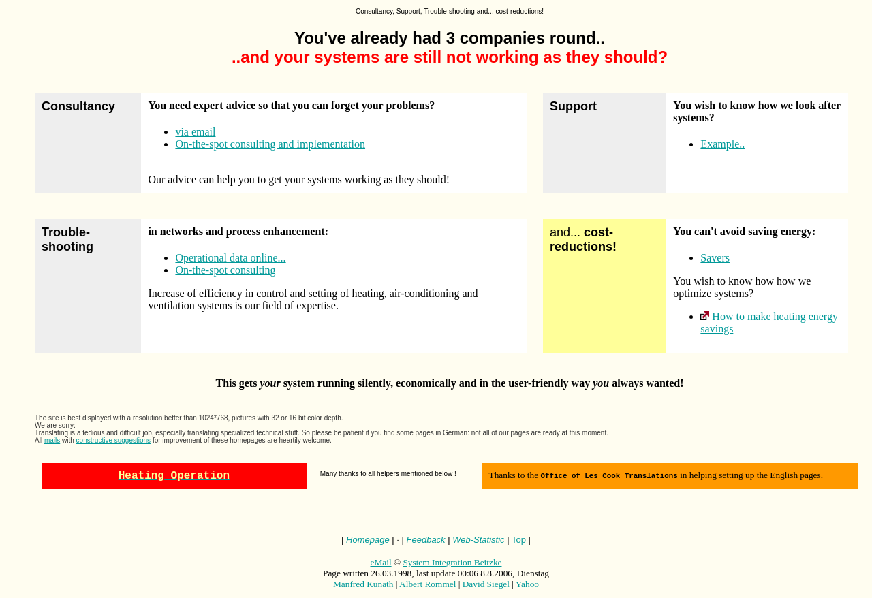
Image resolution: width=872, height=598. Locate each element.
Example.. (722, 144)
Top (519, 542)
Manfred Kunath (363, 587)
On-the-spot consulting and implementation (270, 144)
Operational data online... (230, 258)
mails (52, 440)
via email (195, 132)
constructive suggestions (113, 440)
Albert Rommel (427, 587)
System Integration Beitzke (452, 565)
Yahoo (527, 587)
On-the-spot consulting (225, 270)
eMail (381, 565)
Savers (715, 258)
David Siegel (486, 587)
